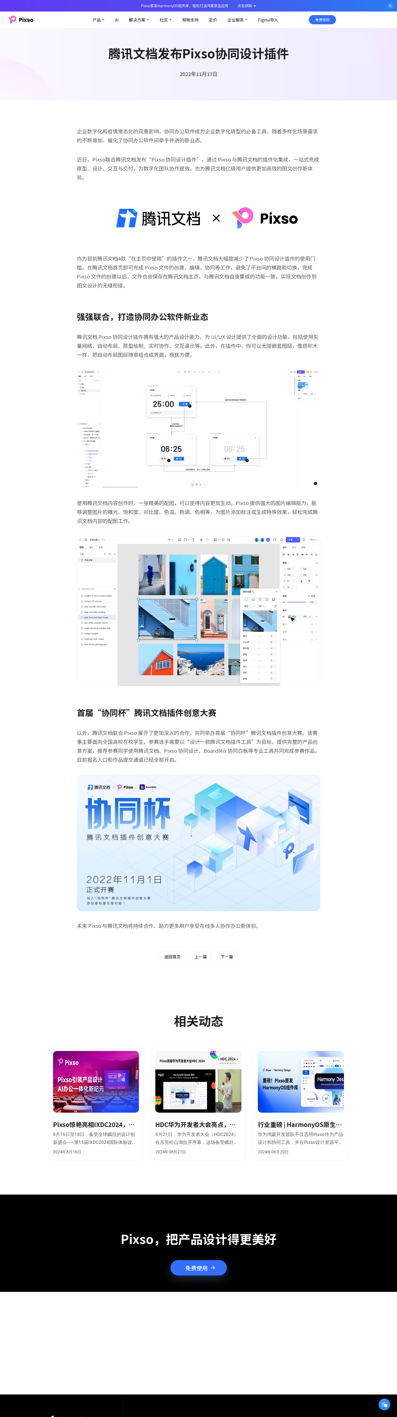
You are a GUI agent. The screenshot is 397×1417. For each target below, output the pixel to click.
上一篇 (201, 956)
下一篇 (227, 956)
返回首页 (172, 956)
